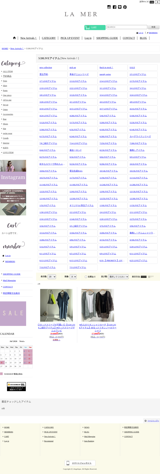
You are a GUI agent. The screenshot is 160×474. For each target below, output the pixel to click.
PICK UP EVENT (50, 432)
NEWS (86, 427)
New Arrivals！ (50, 436)
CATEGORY (49, 427)
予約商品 (7, 76)
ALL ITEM (8, 71)
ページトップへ (153, 421)
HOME (7, 427)
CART (6, 436)
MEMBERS (153, 33)
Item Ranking (89, 441)
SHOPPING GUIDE (11, 274)
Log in (140, 33)
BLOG (86, 432)
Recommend (48, 441)
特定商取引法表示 (11, 293)
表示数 (44, 276)
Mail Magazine (9, 280)
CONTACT (8, 287)
